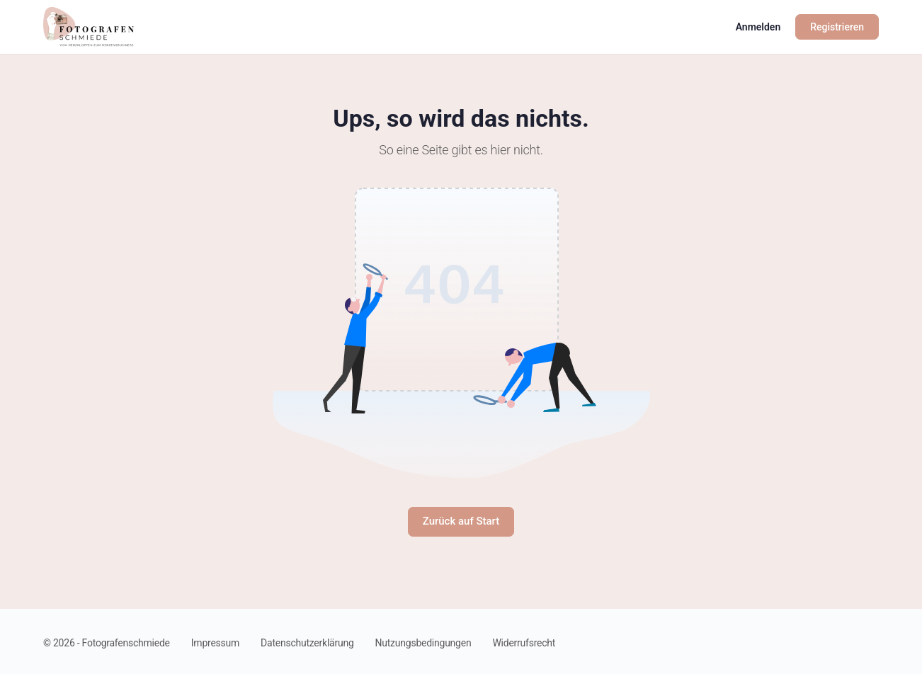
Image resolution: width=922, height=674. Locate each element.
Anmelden (758, 27)
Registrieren (837, 27)
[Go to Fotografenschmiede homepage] (88, 25)
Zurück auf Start (461, 521)
